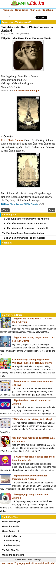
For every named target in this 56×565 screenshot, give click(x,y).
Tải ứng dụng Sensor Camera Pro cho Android (25, 219)
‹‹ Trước (5, 210)
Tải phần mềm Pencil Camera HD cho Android (25, 228)
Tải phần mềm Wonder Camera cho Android (24, 223)
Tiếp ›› (52, 210)
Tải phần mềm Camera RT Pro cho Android (23, 238)
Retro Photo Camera (12, 140)
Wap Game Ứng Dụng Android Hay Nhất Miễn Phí (28, 563)
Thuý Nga (37, 560)
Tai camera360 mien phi (27, 90)
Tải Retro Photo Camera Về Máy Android (19, 204)
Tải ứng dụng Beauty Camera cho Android (23, 233)
